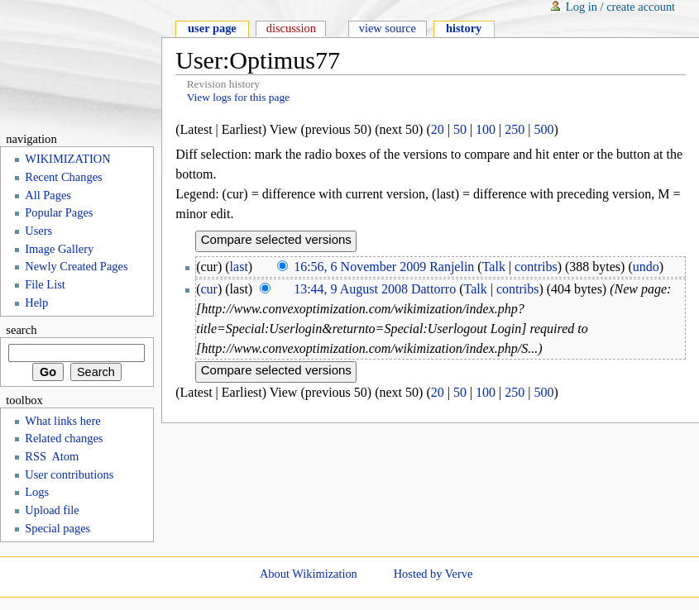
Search (21, 329)
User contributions (69, 474)
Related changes (64, 438)
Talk (493, 267)
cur (209, 289)
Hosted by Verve (433, 573)
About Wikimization (308, 573)
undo (646, 267)
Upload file (52, 510)
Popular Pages (59, 212)
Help (36, 302)
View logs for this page (238, 97)
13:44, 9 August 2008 (351, 289)
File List (45, 284)
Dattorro (433, 289)
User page (212, 28)
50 (460, 129)
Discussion (291, 28)
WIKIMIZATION (67, 158)
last (239, 267)
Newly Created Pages (76, 266)
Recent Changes (63, 176)
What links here (62, 420)
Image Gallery (59, 248)
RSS (35, 456)
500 (544, 129)
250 (514, 129)
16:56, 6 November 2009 (360, 267)
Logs (37, 491)
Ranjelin (451, 267)
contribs (536, 267)
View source (387, 28)
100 (486, 129)
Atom (65, 456)
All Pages (48, 195)
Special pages (57, 528)
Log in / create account (620, 6)
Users (38, 230)
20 (437, 129)
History (463, 28)
